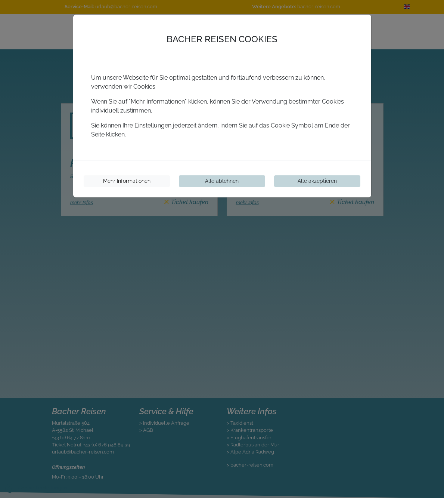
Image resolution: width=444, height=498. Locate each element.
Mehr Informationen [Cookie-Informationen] (126, 181)
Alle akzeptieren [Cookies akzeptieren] (317, 181)
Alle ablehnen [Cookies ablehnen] (222, 181)
